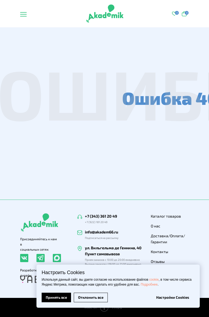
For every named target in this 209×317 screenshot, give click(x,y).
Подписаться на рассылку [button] (101, 237)
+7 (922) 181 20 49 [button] (96, 222)
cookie (154, 280)
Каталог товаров (166, 216)
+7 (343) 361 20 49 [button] (101, 216)
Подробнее (149, 284)
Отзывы (158, 261)
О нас (155, 226)
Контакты (159, 251)
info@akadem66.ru (101, 232)
